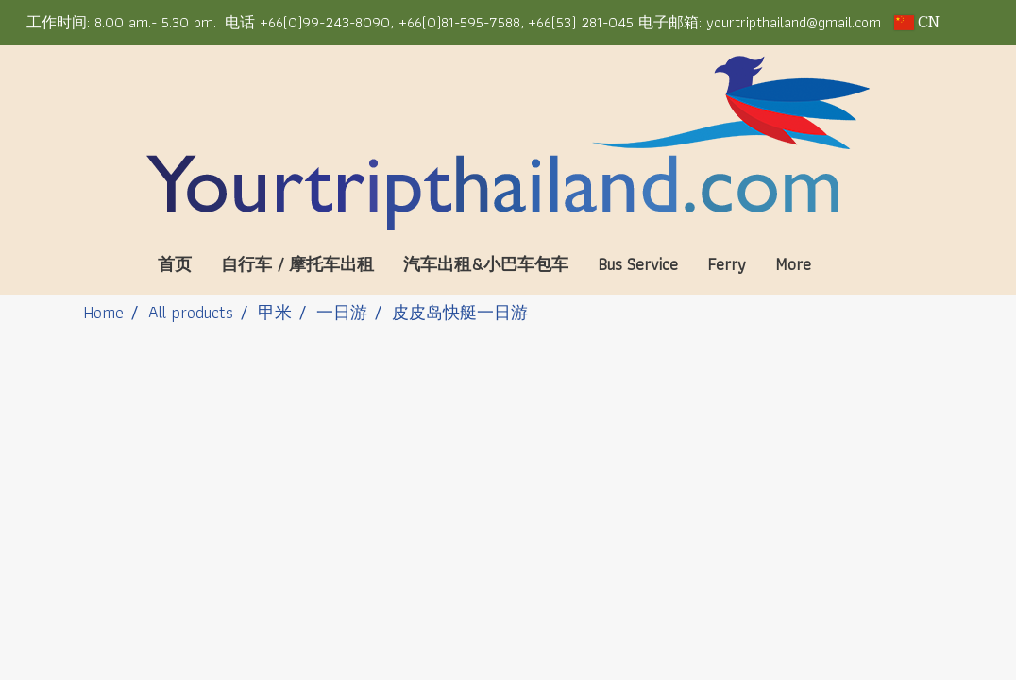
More (793, 264)
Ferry (726, 264)
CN (917, 22)
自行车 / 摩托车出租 (297, 264)
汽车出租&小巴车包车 (485, 264)
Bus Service (638, 264)
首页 (175, 264)
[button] (853, 264)
